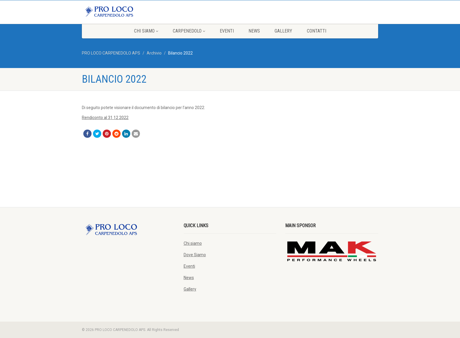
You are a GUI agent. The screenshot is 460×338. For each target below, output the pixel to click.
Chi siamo (146, 31)
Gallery (283, 31)
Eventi (227, 31)
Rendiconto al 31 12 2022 (105, 117)
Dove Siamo (195, 254)
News (254, 31)
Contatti (316, 31)
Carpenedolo (189, 31)
